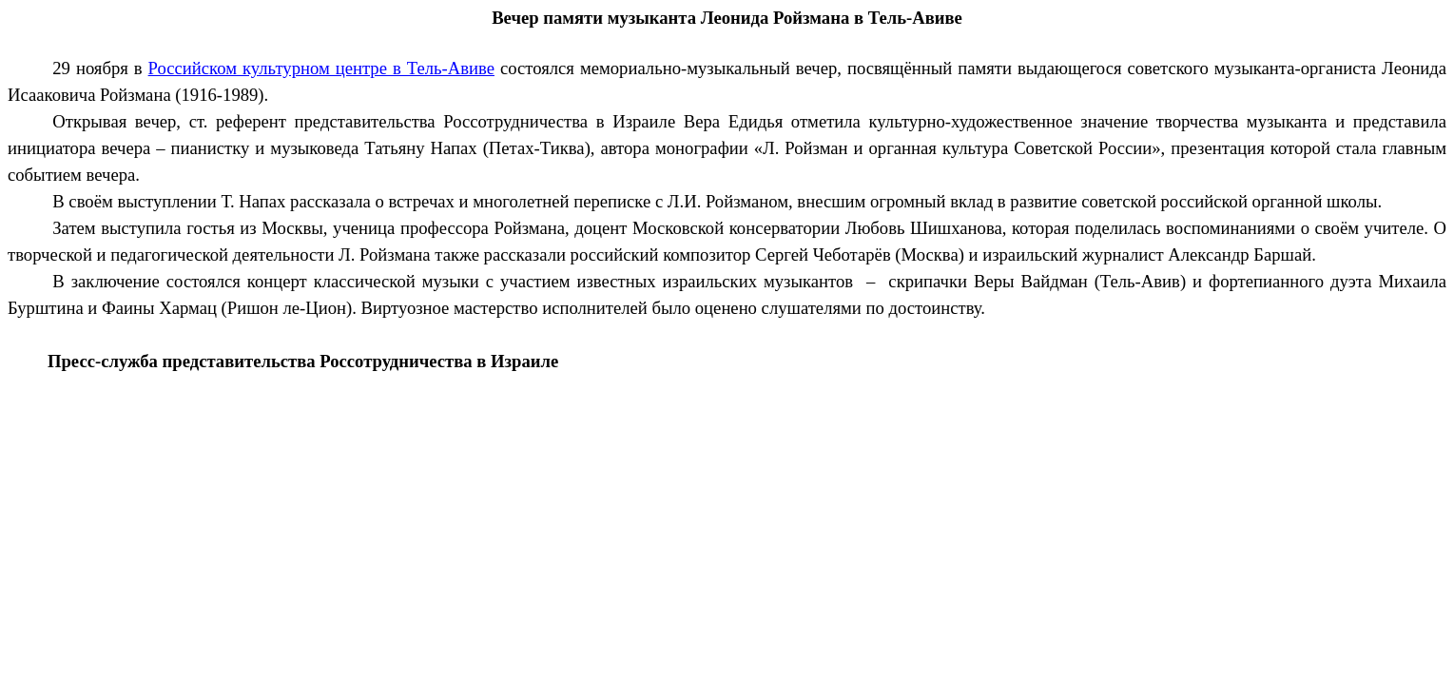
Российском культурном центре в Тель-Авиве (321, 68)
